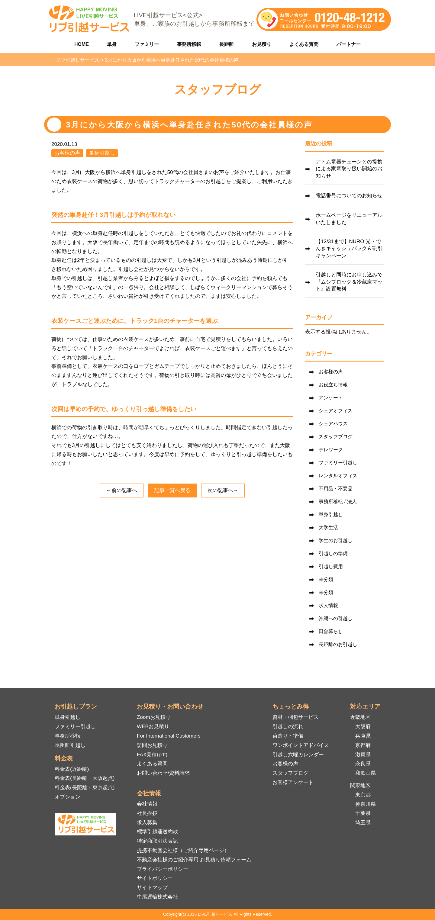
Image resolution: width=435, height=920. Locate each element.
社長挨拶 (147, 813)
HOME (81, 44)
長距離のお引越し (338, 644)
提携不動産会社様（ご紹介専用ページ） (183, 850)
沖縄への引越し (336, 618)
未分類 (326, 579)
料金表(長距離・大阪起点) (84, 778)
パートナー (349, 44)
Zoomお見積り (153, 717)
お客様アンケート (293, 782)
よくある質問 (303, 44)
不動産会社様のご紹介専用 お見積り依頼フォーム (194, 860)
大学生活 (328, 527)
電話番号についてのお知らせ (349, 195)
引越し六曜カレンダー (298, 755)
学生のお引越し (336, 540)
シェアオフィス (336, 410)
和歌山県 (365, 773)
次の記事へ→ (223, 490)
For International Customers (169, 736)
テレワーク (331, 449)
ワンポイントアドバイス (300, 745)
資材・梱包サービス (295, 717)
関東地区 (360, 785)
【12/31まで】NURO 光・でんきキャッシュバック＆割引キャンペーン (349, 249)
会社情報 (147, 804)
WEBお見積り (153, 726)
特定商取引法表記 (157, 841)
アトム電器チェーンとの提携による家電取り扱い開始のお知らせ (349, 169)
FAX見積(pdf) (152, 755)
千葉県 (363, 813)
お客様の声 (67, 153)
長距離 (226, 44)
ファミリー (147, 44)
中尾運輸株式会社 (157, 897)
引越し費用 (331, 566)
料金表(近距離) (72, 769)
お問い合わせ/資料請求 (163, 773)
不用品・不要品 (336, 488)
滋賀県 (363, 755)
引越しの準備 (333, 553)
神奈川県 (365, 804)
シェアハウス (333, 423)
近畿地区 (360, 717)
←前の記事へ (121, 490)
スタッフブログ (336, 436)
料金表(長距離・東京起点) (84, 787)
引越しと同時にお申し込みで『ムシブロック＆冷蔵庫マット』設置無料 (349, 282)
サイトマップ (152, 887)
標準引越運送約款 (157, 832)
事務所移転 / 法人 (337, 501)
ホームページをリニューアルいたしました (349, 218)
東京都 (363, 795)
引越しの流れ (287, 726)
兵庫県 (363, 736)
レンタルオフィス (338, 475)
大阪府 (363, 726)
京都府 (363, 745)
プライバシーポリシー (162, 869)
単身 (112, 44)
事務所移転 (189, 44)
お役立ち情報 (333, 384)
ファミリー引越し (338, 462)
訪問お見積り (152, 745)
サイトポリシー (155, 878)
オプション (67, 797)
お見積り (261, 44)
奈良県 (363, 764)
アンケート (331, 397)
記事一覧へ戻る (172, 490)
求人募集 (147, 822)
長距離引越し (70, 745)
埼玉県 (363, 822)
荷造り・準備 (287, 736)
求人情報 (328, 605)
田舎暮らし (331, 631)
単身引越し (102, 153)
